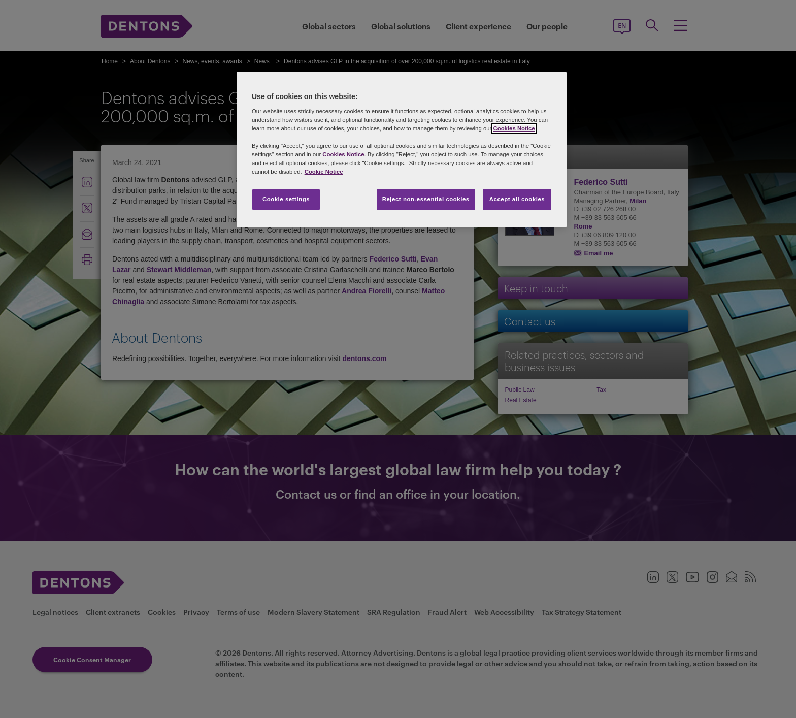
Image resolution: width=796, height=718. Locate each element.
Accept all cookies (517, 199)
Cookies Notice (514, 128)
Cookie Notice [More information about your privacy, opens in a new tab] (324, 172)
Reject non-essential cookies (426, 199)
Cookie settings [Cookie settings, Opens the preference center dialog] (286, 199)
